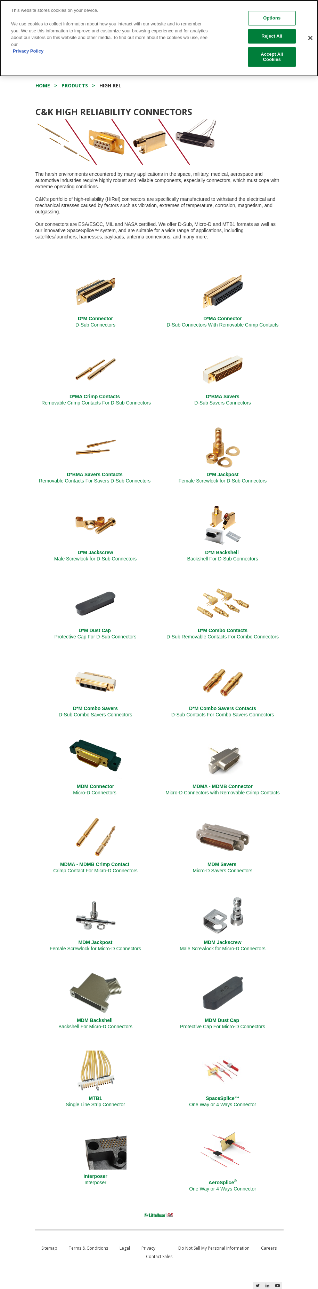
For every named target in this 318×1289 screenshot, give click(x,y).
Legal (125, 1248)
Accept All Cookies (272, 57)
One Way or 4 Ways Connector (222, 1101)
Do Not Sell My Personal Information (214, 1248)
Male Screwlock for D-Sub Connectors (95, 555)
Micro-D (223, 867)
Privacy (148, 1248)
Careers (269, 1248)
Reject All (271, 36)
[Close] (310, 38)
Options (271, 18)
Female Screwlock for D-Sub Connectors (223, 478)
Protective (96, 633)
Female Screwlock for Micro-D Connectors (95, 945)
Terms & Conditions (88, 1248)
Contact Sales (159, 1256)
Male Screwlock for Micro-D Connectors (223, 945)
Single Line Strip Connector (95, 1101)
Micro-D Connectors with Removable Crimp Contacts (222, 789)
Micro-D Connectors (95, 789)
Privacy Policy (28, 51)
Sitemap (49, 1248)
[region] (159, 38)
